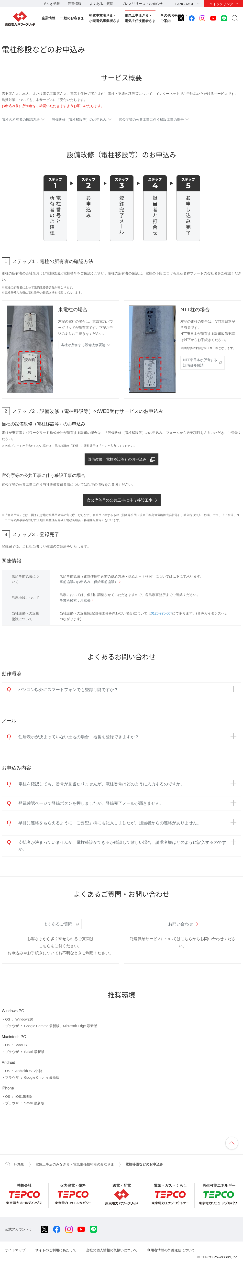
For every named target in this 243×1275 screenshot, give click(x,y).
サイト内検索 (235, 18)
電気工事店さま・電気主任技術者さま (140, 18)
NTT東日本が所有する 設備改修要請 (200, 362)
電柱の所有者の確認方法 (21, 119)
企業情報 (48, 18)
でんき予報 (51, 4)
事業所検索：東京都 (75, 601)
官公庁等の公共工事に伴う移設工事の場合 (151, 119)
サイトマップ (15, 1251)
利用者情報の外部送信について (171, 1251)
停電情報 (74, 4)
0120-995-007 (161, 614)
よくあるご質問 (101, 4)
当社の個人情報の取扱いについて (111, 1251)
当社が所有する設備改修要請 (83, 345)
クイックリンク (221, 4)
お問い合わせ (180, 924)
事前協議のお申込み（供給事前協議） (89, 582)
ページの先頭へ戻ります (231, 1143)
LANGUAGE (184, 4)
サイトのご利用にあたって (55, 1251)
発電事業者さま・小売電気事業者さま (104, 18)
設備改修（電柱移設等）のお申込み (79, 119)
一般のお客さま (72, 18)
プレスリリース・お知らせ (142, 4)
